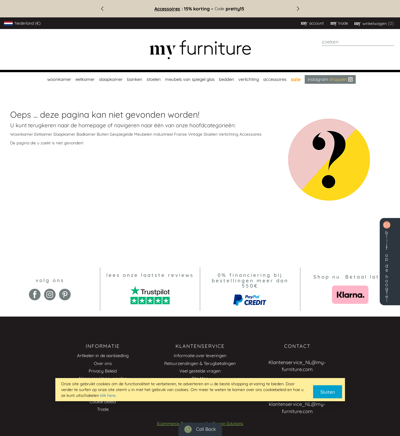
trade (343, 23)
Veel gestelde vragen (200, 371)
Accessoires (169, 9)
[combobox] (358, 42)
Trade (103, 409)
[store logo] (200, 49)
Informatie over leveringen (200, 355)
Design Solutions (227, 423)
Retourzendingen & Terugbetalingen (200, 363)
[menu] (200, 79)
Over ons (103, 363)
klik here (108, 395)
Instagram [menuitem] (330, 79)
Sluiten (327, 392)
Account (316, 23)
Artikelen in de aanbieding (103, 355)
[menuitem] (58, 79)
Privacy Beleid (103, 371)
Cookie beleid (103, 401)
